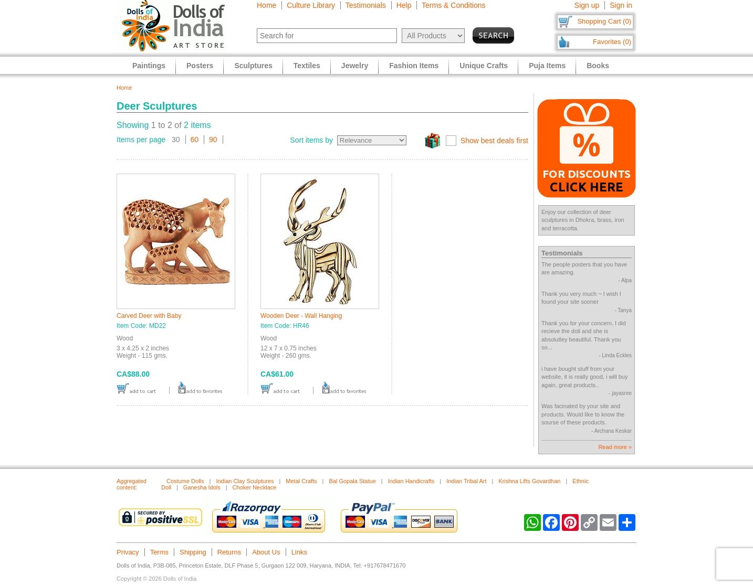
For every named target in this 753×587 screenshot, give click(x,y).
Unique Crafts (483, 65)
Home (266, 5)
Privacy (128, 552)
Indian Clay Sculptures (245, 481)
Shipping (193, 552)
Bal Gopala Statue (352, 481)
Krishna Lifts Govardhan (529, 481)
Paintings (148, 65)
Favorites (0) (612, 42)
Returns (229, 552)
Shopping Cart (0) (604, 21)
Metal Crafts (301, 481)
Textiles (307, 65)
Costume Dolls (185, 481)
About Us (266, 552)
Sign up (586, 5)
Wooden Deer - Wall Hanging (301, 315)
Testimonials (366, 5)
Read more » (615, 447)
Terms (159, 552)
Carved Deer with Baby (149, 315)
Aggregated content (132, 484)
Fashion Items (413, 65)
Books (598, 65)
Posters (199, 65)
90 (213, 139)
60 (195, 139)
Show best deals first (494, 140)
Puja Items (547, 65)
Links (299, 552)
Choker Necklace (255, 487)
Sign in (621, 5)
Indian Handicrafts (411, 481)
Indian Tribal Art (466, 481)
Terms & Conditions (453, 5)
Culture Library (311, 5)
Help (404, 5)
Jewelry (354, 65)
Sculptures (253, 65)
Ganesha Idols (202, 487)
